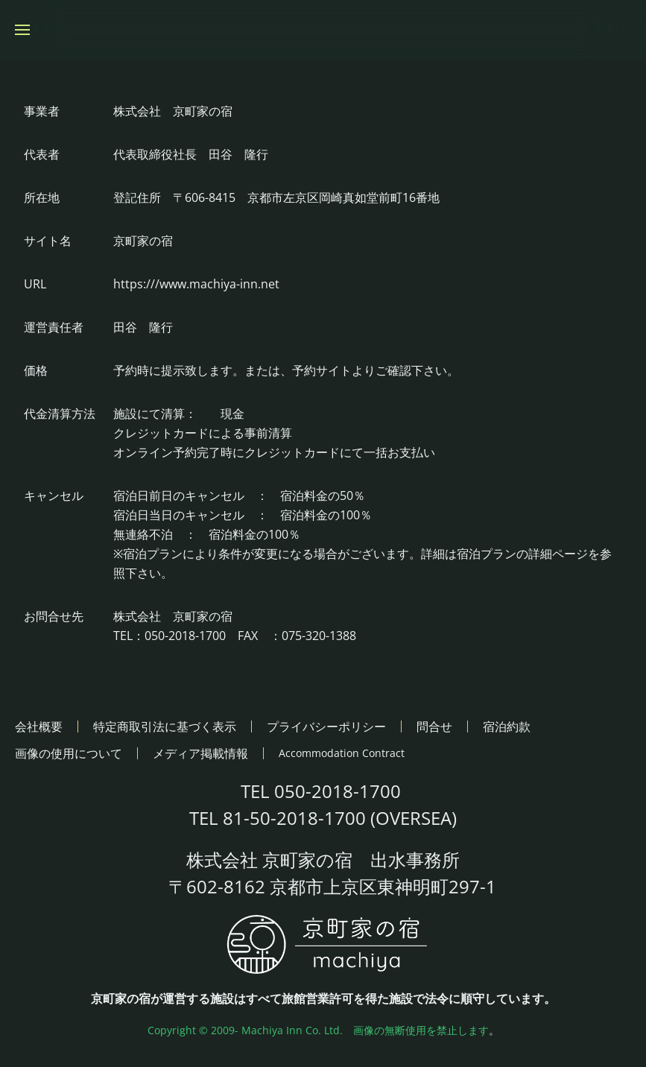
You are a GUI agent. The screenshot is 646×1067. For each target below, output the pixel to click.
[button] (22, 30)
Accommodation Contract (342, 753)
